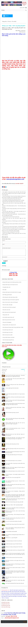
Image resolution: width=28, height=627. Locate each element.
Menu (7, 15)
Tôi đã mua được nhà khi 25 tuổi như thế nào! (14, 557)
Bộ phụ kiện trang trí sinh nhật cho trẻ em (10, 284)
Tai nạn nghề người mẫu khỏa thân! (12, 388)
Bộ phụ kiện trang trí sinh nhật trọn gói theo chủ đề (11, 282)
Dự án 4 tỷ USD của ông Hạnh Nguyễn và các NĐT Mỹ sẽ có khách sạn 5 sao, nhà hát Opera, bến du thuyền (13, 554)
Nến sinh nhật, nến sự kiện (7, 334)
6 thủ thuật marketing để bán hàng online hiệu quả (15, 583)
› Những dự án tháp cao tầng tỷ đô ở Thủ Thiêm (10, 232)
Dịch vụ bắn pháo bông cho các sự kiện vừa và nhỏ (15, 471)
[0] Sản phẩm (22, 7)
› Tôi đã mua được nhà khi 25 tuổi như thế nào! (10, 216)
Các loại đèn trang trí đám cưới (8, 317)
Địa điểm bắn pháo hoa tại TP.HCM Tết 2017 (14, 543)
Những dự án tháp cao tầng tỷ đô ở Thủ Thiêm (14, 546)
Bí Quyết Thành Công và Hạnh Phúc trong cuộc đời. (15, 524)
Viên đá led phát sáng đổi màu (8, 339)
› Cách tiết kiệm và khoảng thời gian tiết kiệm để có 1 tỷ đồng (13, 200)
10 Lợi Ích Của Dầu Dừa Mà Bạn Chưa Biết (13, 521)
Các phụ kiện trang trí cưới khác (8, 337)
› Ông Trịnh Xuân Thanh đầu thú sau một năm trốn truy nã (12, 201)
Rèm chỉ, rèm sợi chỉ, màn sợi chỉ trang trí (10, 302)
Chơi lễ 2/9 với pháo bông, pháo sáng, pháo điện (14, 501)
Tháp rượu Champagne (6, 322)
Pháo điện (4, 289)
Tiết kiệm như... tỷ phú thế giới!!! (11, 537)
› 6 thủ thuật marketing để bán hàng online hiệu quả (11, 198)
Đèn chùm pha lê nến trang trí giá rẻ (9, 312)
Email (3, 244)
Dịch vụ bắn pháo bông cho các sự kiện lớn (13, 460)
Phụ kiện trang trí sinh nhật (7, 332)
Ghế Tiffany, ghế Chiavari (7, 294)
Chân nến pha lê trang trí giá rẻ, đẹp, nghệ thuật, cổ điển (12, 327)
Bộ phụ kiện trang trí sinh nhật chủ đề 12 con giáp (11, 292)
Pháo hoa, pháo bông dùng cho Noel (12, 443)
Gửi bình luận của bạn (6, 248)
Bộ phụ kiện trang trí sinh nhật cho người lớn (10, 299)
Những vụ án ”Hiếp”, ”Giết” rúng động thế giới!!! (14, 504)
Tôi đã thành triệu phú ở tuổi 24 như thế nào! (14, 540)
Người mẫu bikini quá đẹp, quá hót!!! (12, 412)
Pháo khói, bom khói (6, 309)
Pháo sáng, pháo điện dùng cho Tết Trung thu (14, 454)
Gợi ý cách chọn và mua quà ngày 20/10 (13, 477)
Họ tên (3, 240)
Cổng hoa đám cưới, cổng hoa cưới (9, 324)
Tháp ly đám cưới (5, 314)
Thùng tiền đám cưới (6, 287)
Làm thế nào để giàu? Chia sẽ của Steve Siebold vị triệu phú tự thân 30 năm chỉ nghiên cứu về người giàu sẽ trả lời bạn (15, 572)
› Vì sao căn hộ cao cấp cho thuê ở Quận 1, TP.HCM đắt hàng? (13, 226)
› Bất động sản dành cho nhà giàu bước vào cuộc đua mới (12, 227)
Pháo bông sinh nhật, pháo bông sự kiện (9, 297)
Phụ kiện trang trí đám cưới (7, 329)
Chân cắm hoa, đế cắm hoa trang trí (9, 307)
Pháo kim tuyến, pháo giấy (7, 304)
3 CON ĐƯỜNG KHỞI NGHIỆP (11, 531)
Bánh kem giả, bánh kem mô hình (8, 319)
